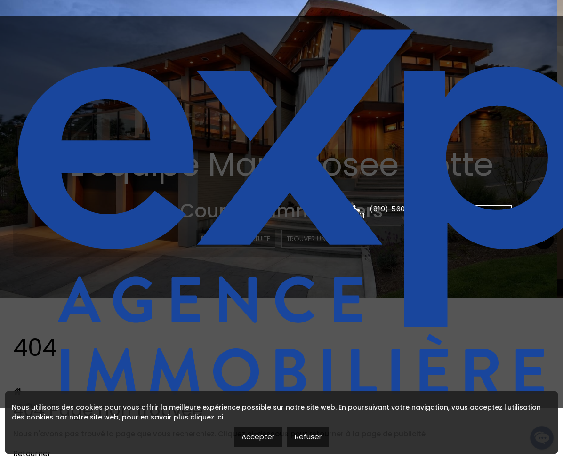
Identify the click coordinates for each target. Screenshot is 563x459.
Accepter (257, 437)
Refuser (308, 437)
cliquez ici (206, 417)
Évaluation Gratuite (234, 238)
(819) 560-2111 (383, 36)
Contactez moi (471, 35)
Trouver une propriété (325, 238)
